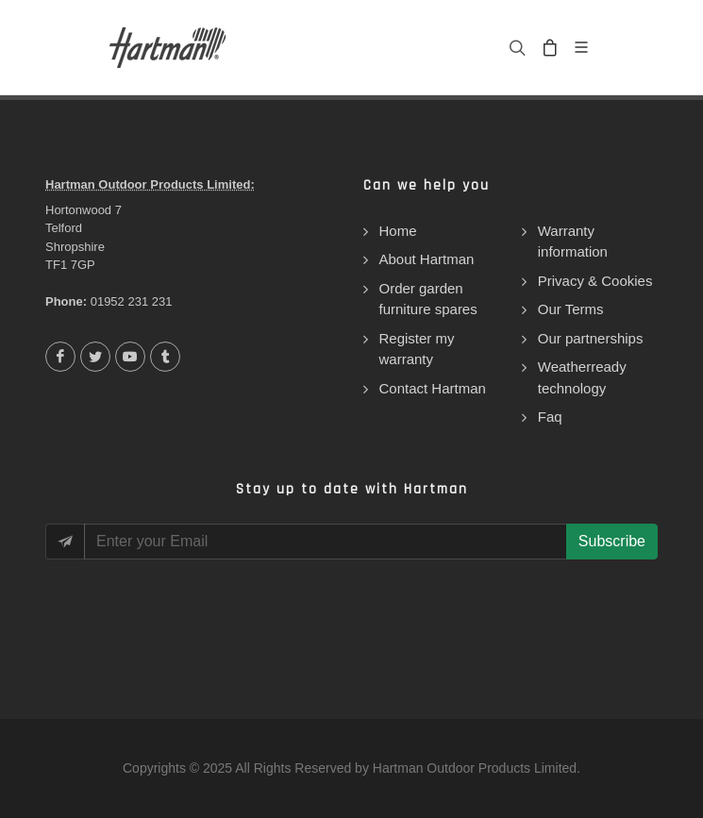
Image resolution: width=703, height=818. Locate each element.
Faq (550, 417)
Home (398, 231)
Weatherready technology (582, 377)
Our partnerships (591, 338)
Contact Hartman (432, 388)
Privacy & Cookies (595, 281)
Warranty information (573, 241)
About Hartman (427, 259)
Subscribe (611, 541)
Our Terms (571, 309)
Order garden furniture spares (428, 299)
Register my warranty (417, 349)
